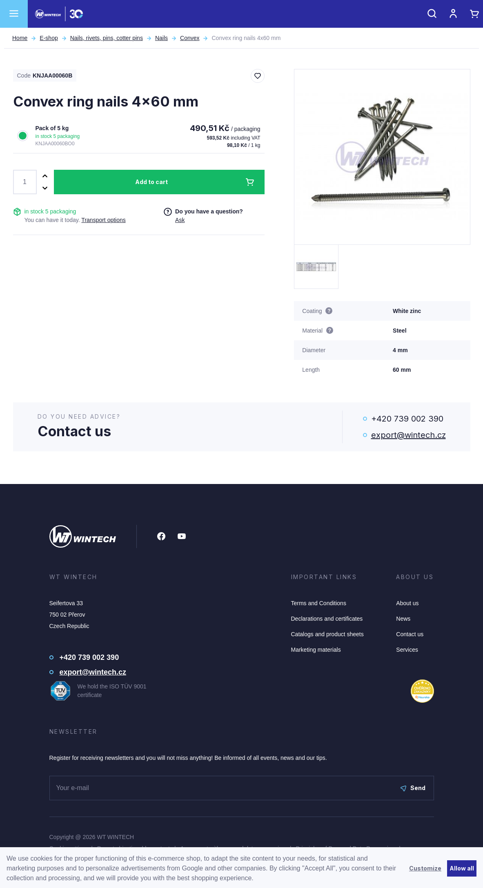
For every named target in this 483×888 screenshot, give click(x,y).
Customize (425, 868)
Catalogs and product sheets (327, 634)
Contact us (409, 634)
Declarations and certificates (327, 618)
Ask (180, 220)
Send (413, 787)
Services (407, 649)
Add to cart (151, 181)
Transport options (103, 220)
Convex (189, 38)
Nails (161, 38)
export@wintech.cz (408, 435)
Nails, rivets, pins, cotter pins (106, 38)
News (403, 618)
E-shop (49, 38)
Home (19, 38)
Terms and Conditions (318, 603)
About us (407, 603)
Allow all (462, 868)
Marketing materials (316, 649)
